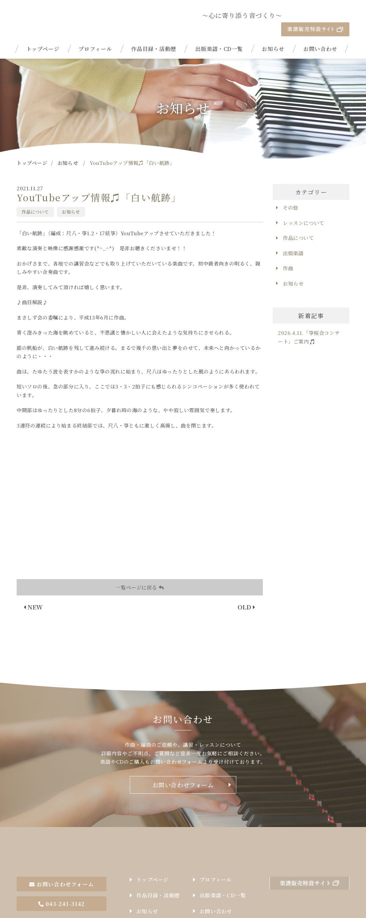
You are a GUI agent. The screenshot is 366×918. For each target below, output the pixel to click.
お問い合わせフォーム (183, 770)
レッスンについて (303, 208)
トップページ (43, 35)
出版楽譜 (293, 238)
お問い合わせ (320, 35)
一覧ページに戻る (139, 572)
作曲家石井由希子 (57, 834)
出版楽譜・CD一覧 (219, 35)
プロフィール (95, 35)
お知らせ (273, 35)
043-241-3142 (61, 877)
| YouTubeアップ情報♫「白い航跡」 (57, 15)
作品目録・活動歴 (153, 35)
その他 (290, 193)
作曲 (288, 254)
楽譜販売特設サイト (315, 15)
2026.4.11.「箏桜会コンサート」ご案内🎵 (309, 323)
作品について (35, 197)
